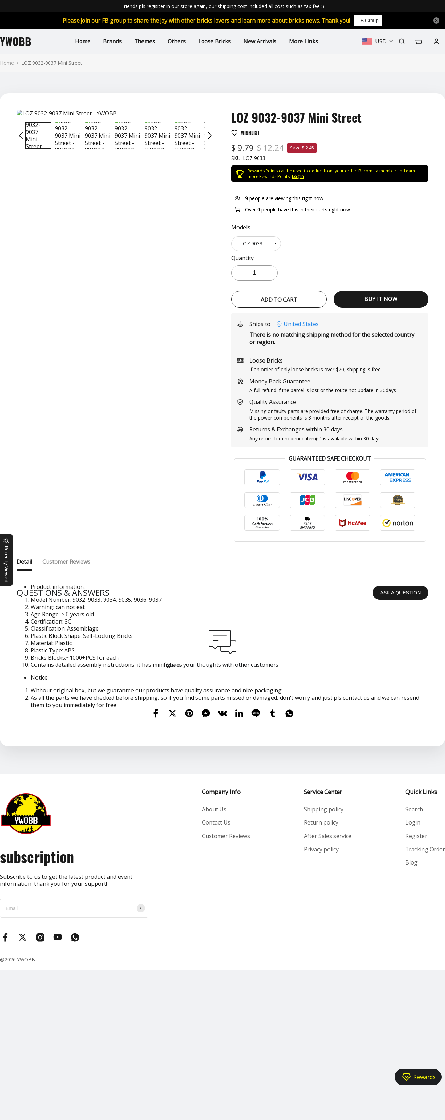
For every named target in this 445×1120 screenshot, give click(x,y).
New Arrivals (260, 41)
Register (416, 985)
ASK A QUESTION (400, 742)
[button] (21, 135)
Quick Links (421, 941)
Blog (411, 1012)
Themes (144, 41)
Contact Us (216, 972)
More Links (304, 41)
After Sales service (327, 985)
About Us (214, 959)
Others (177, 41)
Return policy (321, 972)
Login (412, 972)
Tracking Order (425, 999)
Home (82, 41)
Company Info (221, 941)
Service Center (323, 941)
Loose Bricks (215, 41)
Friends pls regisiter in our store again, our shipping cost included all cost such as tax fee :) (222, 6)
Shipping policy (323, 959)
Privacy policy (321, 999)
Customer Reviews (226, 985)
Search (414, 959)
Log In (298, 176)
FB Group (370, 20)
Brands (112, 41)
